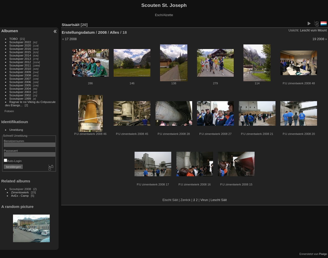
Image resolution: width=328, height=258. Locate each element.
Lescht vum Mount (313, 30)
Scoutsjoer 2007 (20, 78)
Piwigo (323, 253)
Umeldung (16, 129)
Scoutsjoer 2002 (20, 95)
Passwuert (11, 150)
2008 (102, 32)
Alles (114, 32)
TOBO (13, 38)
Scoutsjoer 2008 (20, 75)
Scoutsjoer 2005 (20, 85)
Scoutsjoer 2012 (20, 62)
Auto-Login (13, 160)
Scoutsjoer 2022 (20, 42)
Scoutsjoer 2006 (20, 82)
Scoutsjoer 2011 (20, 65)
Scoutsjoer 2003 (20, 91)
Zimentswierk (20, 192)
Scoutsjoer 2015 (20, 52)
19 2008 (318, 39)
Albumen (9, 31)
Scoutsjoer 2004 (20, 88)
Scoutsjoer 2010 (20, 68)
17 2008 (71, 39)
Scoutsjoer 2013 (20, 58)
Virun (204, 200)
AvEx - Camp (20, 195)
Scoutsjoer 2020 (20, 45)
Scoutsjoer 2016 (20, 48)
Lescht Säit (219, 200)
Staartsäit (71, 24)
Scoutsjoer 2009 (20, 72)
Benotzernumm (14, 141)
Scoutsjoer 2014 (20, 55)
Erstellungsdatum (78, 32)
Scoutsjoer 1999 (20, 98)
